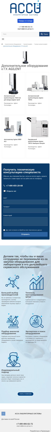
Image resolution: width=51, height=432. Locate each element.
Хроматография (27, 44)
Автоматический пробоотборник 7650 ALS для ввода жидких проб (12, 98)
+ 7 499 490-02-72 (25, 27)
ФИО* (5, 198)
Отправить (25, 234)
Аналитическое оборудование (13, 44)
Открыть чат (9, 191)
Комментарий (7, 215)
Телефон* (6, 207)
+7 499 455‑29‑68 (13, 186)
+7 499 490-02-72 (24, 424)
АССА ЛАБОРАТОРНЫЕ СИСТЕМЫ (28, 414)
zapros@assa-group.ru (25, 29)
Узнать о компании (25, 394)
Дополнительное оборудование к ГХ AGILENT (15, 46)
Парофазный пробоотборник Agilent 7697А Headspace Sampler (36, 141)
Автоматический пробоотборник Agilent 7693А (35, 98)
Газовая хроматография (40, 44)
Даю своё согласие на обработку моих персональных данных (23, 230)
